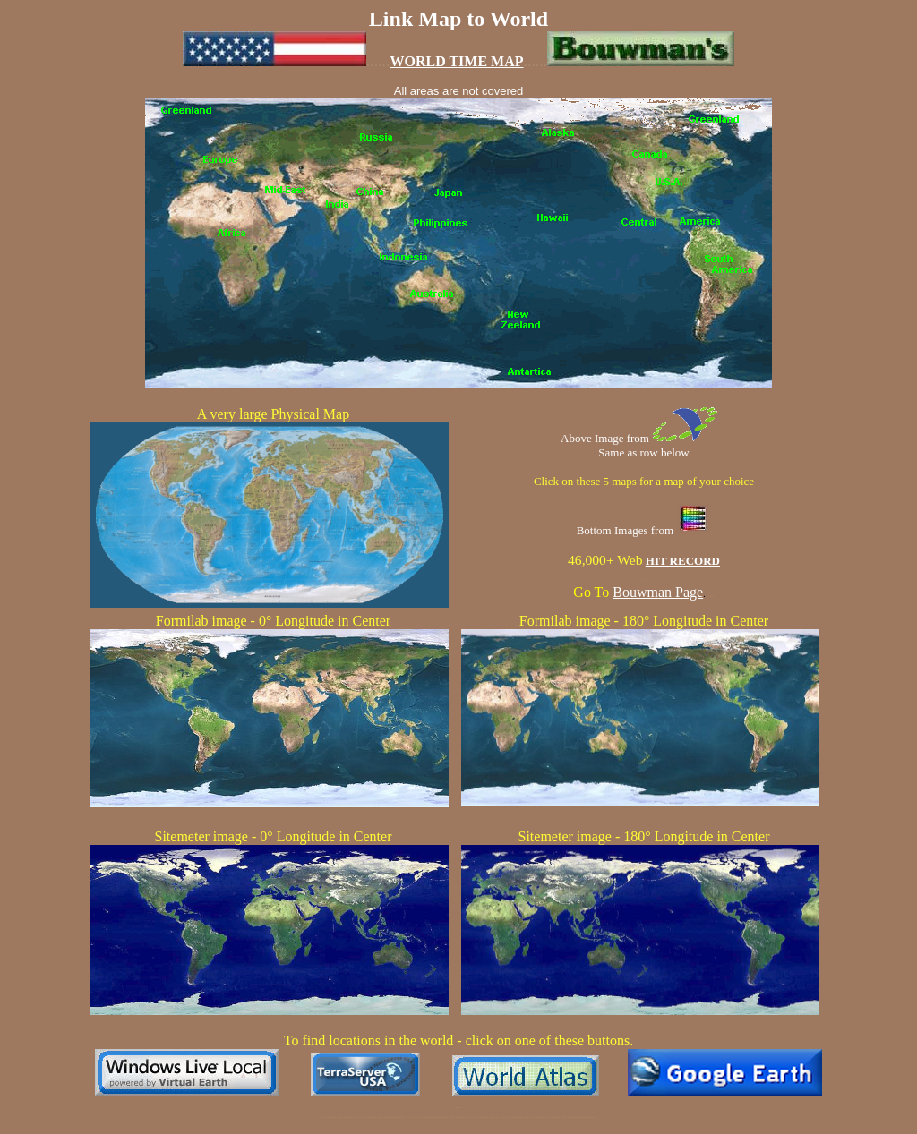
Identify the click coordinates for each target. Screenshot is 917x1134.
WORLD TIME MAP (456, 61)
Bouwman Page (658, 592)
